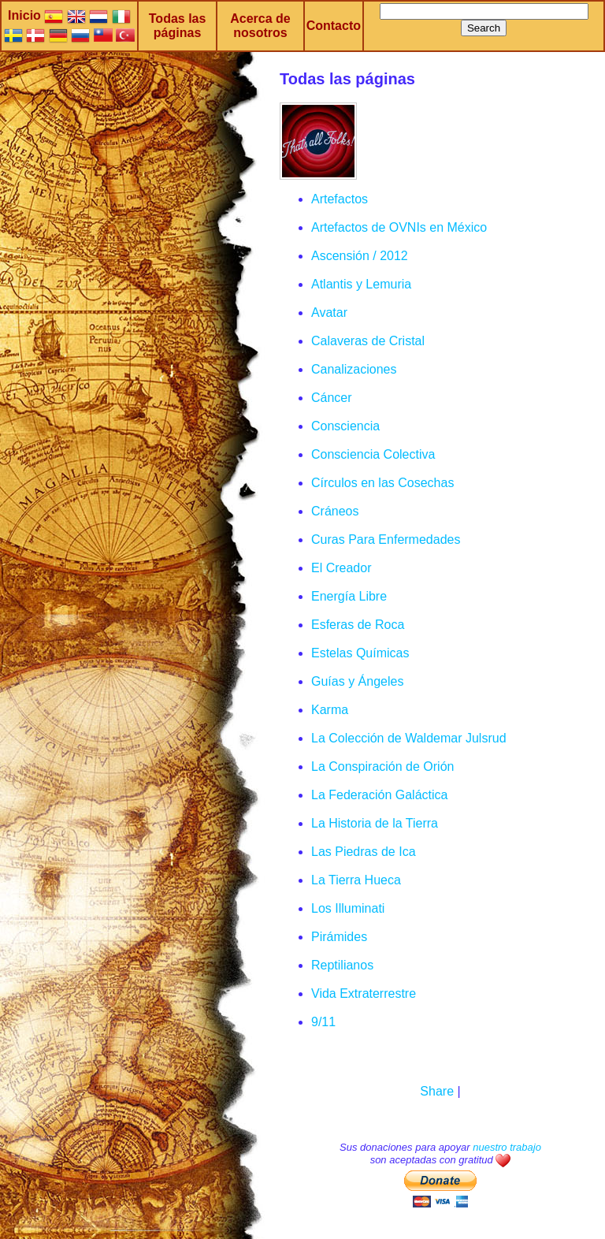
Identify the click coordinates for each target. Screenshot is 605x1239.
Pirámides (339, 936)
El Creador (341, 568)
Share (437, 1091)
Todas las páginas (177, 25)
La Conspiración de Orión (382, 766)
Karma (329, 709)
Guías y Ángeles (357, 681)
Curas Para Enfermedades (385, 539)
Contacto (333, 25)
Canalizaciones (354, 369)
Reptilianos (342, 965)
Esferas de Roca (357, 624)
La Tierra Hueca (356, 880)
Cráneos (334, 511)
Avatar (329, 312)
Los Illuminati (347, 908)
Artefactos (339, 199)
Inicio (24, 15)
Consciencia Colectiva (373, 454)
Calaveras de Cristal (368, 341)
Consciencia (345, 426)
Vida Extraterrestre (363, 993)
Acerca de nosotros (260, 25)
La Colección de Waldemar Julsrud (409, 738)
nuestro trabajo (507, 1147)
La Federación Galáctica (379, 795)
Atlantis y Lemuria (361, 284)
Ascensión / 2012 (359, 255)
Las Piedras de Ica (363, 851)
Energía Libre (349, 596)
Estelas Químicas (360, 653)
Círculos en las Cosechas (382, 482)
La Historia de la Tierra (374, 823)
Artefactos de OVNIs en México (399, 227)
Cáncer (331, 397)
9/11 (323, 1022)
